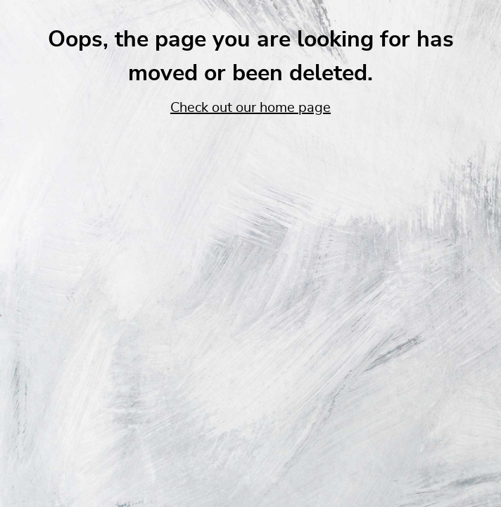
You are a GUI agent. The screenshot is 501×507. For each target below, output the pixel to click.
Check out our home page (250, 108)
